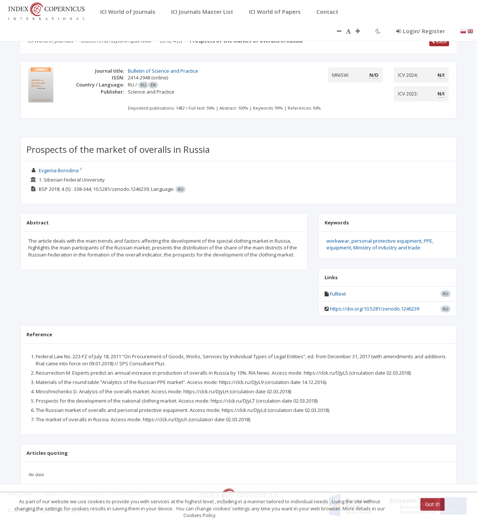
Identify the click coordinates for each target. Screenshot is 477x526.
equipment (338, 247)
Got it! (432, 504)
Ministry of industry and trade (386, 247)
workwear (337, 240)
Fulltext (338, 293)
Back (439, 41)
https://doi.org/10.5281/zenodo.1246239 (374, 308)
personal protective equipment (386, 240)
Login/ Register (420, 31)
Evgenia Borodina (59, 170)
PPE (428, 240)
